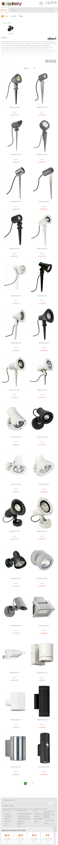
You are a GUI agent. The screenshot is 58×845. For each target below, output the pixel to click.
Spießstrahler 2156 (16, 343)
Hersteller (14, 16)
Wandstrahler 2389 (42, 578)
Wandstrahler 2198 (42, 719)
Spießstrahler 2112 (16, 201)
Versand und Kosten (23, 816)
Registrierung (37, 818)
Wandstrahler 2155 (44, 484)
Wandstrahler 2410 (44, 625)
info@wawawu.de (49, 820)
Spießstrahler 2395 (16, 154)
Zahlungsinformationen (24, 813)
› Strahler (10, 29)
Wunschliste (37, 813)
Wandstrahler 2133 (16, 719)
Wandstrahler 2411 (14, 672)
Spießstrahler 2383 (14, 390)
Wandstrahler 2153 (16, 437)
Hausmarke (7, 821)
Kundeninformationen (24, 818)
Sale (5, 823)
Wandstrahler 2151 (16, 767)
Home (6, 16)
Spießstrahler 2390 (42, 154)
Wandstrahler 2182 (16, 484)
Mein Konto (37, 816)
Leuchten (7, 813)
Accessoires (7, 816)
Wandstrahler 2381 (14, 531)
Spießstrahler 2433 (44, 201)
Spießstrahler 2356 (44, 343)
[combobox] (32, 10)
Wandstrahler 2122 (16, 578)
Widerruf (20, 823)
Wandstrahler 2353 (42, 437)
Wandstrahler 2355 (42, 531)
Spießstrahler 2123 (16, 295)
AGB (19, 826)
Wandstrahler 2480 (43, 767)
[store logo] (11, 3)
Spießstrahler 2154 (42, 295)
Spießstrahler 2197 (14, 248)
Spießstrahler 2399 (42, 107)
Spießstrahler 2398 (14, 107)
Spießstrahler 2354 (42, 248)
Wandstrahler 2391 (16, 625)
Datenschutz (21, 821)
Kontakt (46, 823)
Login (35, 821)
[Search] (55, 10)
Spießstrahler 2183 (42, 390)
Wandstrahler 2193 (42, 672)
